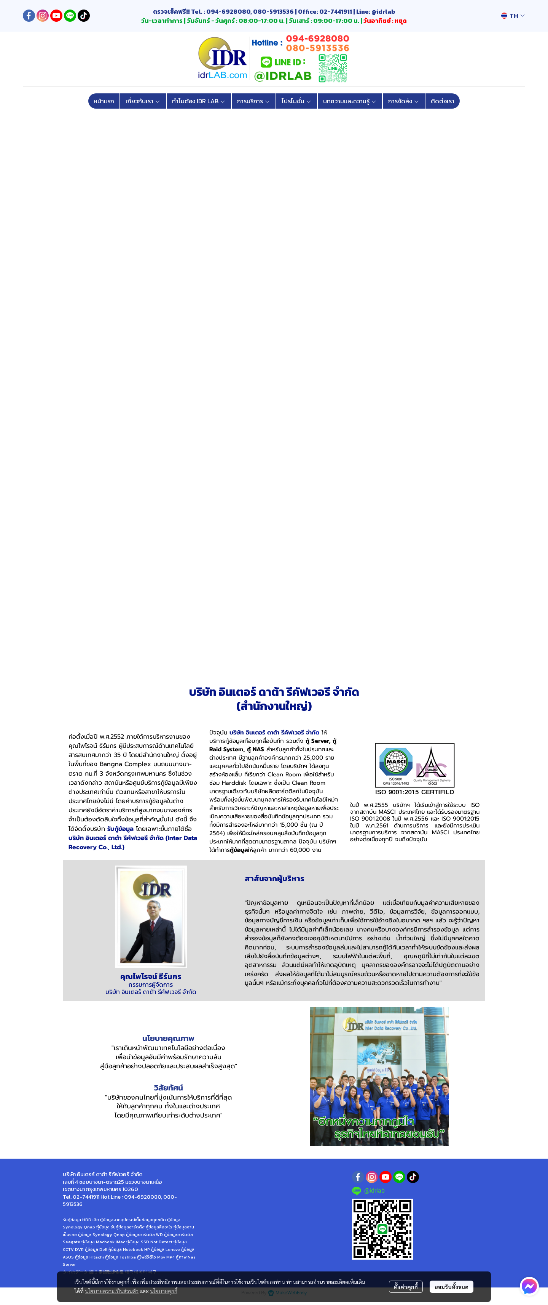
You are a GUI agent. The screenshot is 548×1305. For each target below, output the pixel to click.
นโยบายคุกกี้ (163, 1290)
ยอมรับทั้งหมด (451, 1286)
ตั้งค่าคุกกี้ (406, 1286)
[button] (513, 16)
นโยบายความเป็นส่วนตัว (112, 1290)
